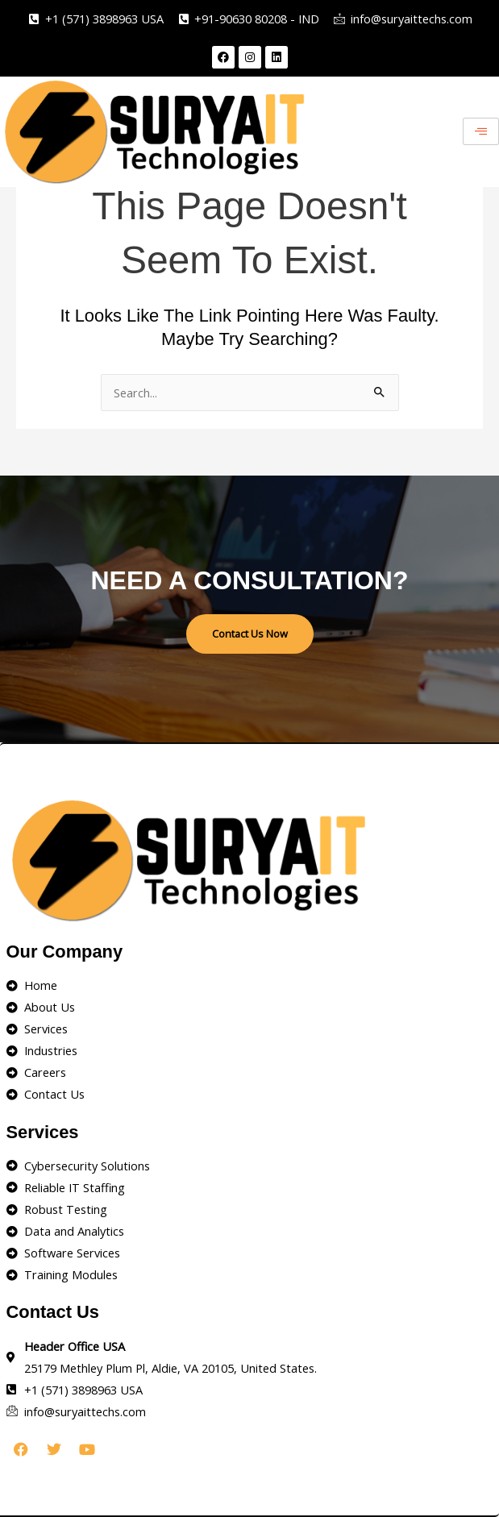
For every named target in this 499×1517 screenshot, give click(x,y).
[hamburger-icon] (481, 131)
